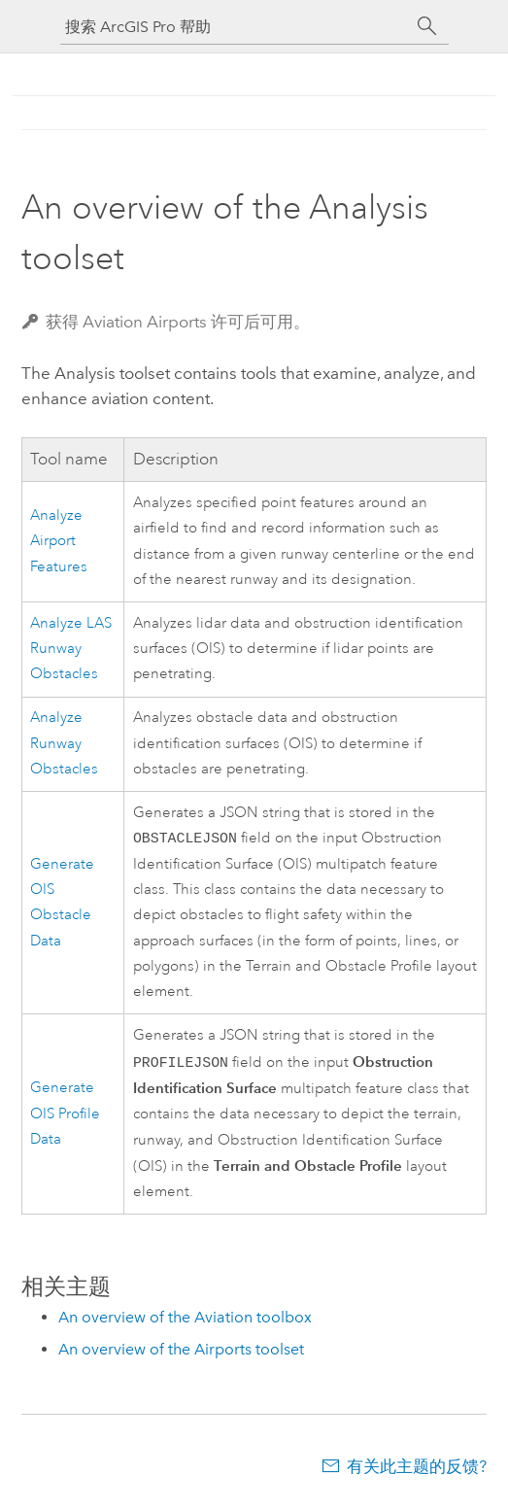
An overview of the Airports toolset (181, 1352)
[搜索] (427, 26)
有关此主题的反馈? (417, 1469)
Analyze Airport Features (58, 541)
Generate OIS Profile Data (65, 1116)
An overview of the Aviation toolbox (185, 1320)
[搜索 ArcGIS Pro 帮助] (235, 27)
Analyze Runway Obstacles (64, 743)
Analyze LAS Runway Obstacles (71, 649)
